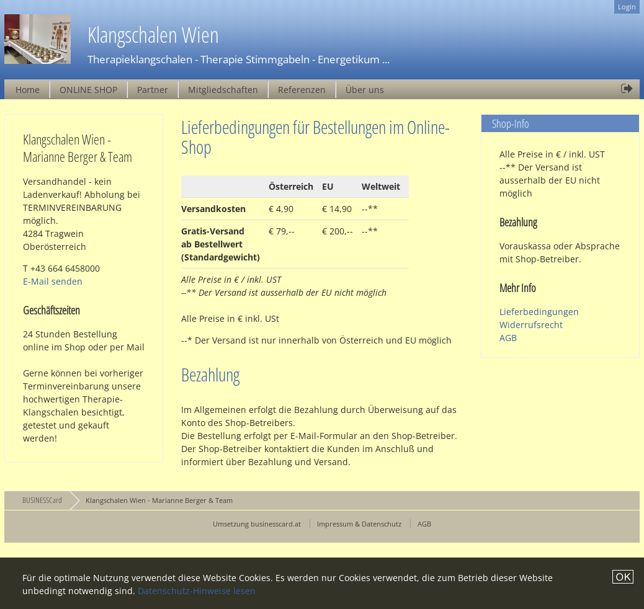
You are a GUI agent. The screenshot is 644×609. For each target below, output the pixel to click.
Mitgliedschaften (223, 90)
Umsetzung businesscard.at (257, 523)
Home (28, 90)
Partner (152, 90)
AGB (508, 338)
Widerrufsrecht (531, 325)
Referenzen (302, 90)
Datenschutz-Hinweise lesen (197, 591)
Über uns (365, 90)
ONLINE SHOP (88, 90)
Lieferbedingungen (539, 312)
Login (627, 6)
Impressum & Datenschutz (359, 523)
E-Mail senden (53, 281)
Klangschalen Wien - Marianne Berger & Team (159, 500)
